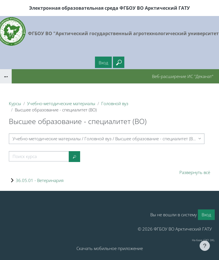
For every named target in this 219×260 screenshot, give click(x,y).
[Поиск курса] (39, 156)
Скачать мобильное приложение (109, 248)
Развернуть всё (194, 172)
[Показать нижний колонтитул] (205, 246)
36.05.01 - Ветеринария (40, 180)
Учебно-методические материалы (61, 103)
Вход (103, 62)
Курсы (15, 103)
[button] (118, 62)
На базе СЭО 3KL (203, 240)
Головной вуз (114, 103)
